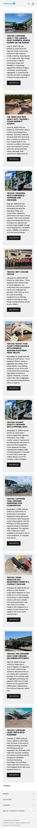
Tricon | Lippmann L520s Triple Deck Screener (16, 732)
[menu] (33, 3)
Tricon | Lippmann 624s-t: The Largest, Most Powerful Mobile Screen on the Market (18, 39)
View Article (14, 83)
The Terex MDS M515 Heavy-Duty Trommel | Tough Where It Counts (18, 120)
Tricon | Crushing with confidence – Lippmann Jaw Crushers (16, 196)
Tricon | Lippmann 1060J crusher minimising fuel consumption (16, 502)
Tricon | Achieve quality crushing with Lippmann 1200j (17, 424)
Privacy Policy (9, 823)
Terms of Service (21, 823)
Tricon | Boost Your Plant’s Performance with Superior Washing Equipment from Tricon (18, 348)
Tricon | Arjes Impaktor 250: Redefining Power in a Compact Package (18, 580)
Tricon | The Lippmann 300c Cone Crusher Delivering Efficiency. (18, 656)
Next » (8, 786)
